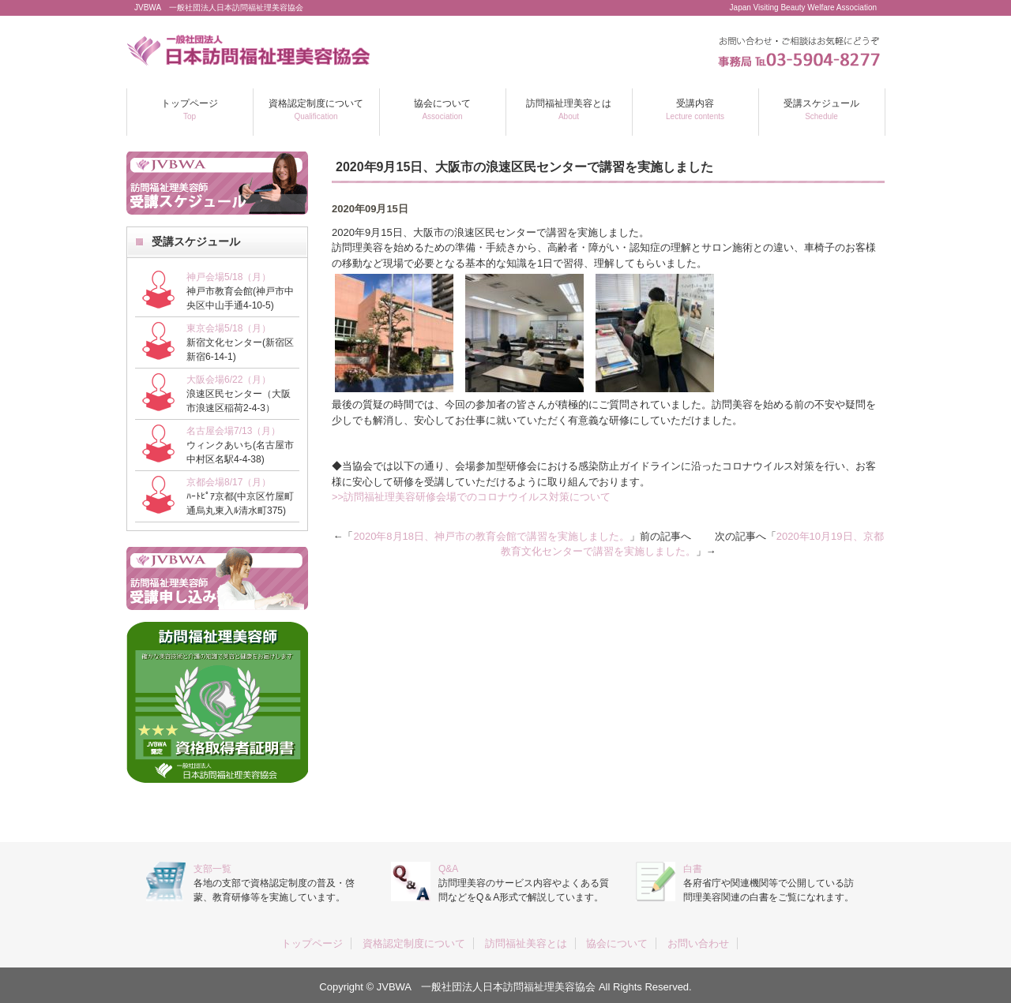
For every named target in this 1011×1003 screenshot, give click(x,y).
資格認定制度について (316, 109)
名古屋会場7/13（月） (233, 430)
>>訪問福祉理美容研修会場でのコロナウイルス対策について (471, 497)
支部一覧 (212, 868)
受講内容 (695, 109)
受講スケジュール (821, 109)
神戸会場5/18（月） (228, 277)
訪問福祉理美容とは (568, 109)
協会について (442, 109)
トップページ (189, 109)
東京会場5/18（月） (228, 328)
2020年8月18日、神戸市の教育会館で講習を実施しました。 (491, 536)
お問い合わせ (698, 943)
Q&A (448, 868)
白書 (692, 868)
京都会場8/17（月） (228, 482)
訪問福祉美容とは (526, 943)
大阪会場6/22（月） (228, 379)
